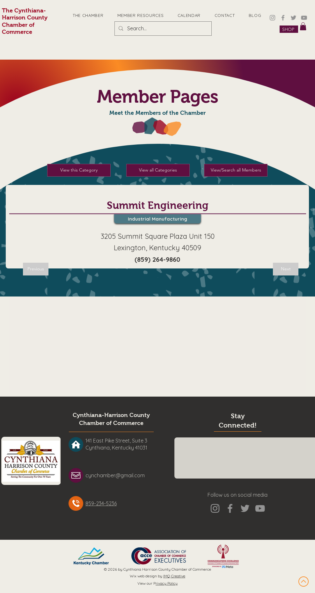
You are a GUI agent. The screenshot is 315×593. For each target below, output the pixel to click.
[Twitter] (293, 17)
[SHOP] (289, 29)
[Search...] (162, 28)
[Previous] (35, 269)
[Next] (285, 269)
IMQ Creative (174, 576)
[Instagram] (272, 17)
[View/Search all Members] (235, 170)
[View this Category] (79, 170)
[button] (303, 26)
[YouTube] (304, 17)
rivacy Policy (167, 583)
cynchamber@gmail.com (115, 475)
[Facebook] (283, 17)
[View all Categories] (158, 170)
